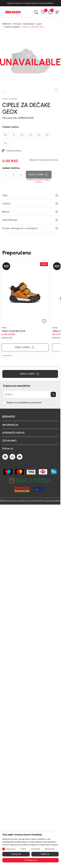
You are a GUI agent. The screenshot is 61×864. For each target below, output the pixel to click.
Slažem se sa (24, 388)
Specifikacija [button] (30, 219)
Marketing (50, 849)
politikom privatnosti (31, 388)
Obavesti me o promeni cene (43, 160)
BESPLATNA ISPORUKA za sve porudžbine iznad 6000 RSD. (30, 3)
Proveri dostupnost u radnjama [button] (30, 228)
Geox (4, 327)
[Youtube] (19, 442)
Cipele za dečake (12, 27)
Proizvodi (17, 24)
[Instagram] (12, 442)
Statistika (35, 849)
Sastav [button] (30, 203)
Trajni (23, 849)
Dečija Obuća (28, 24)
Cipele (39, 24)
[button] (50, 11)
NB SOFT (39, 486)
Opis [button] (30, 195)
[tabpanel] (25, 306)
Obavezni (11, 849)
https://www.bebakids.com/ (18, 486)
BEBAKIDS (6, 24)
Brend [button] (30, 211)
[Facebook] (5, 442)
